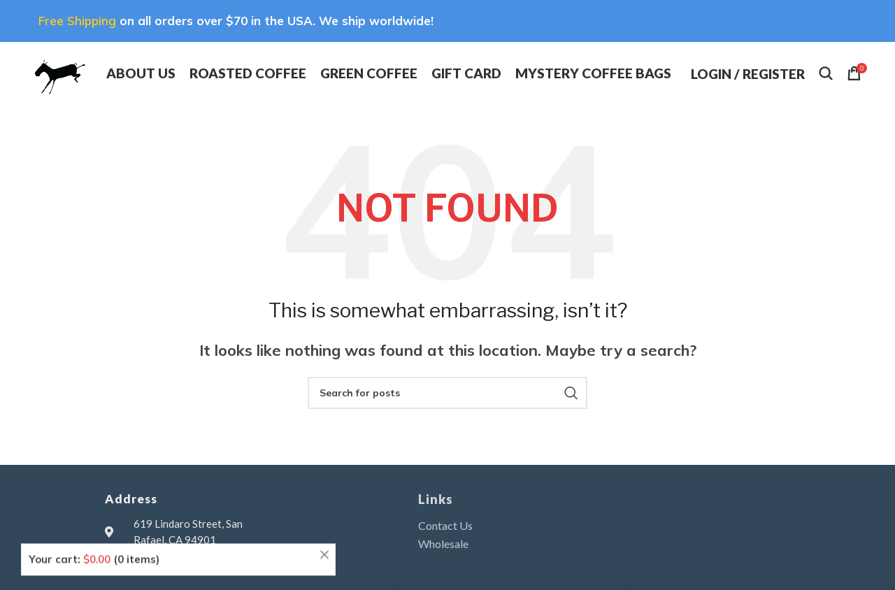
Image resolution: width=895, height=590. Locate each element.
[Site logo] (59, 71)
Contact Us (445, 525)
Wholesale (443, 543)
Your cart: (94, 538)
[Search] (826, 73)
